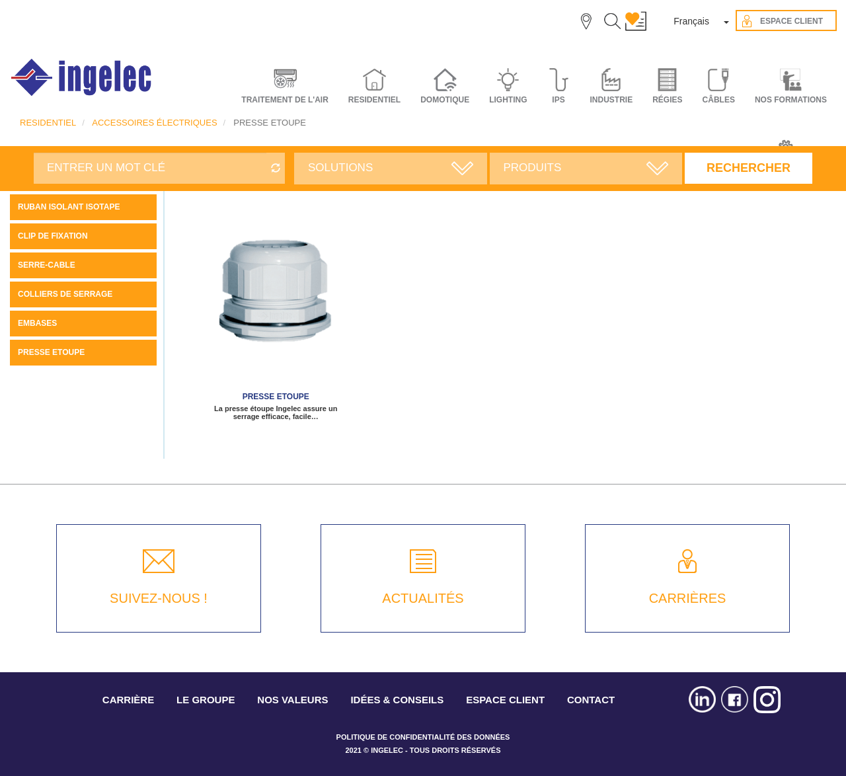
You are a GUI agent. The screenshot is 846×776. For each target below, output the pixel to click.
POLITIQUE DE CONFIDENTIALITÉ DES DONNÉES (423, 737)
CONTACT (591, 699)
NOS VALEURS (292, 699)
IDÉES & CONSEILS (396, 699)
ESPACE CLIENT (505, 699)
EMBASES (37, 323)
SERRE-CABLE (46, 265)
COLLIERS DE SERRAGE (65, 294)
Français (691, 21)
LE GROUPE (205, 699)
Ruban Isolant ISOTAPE (69, 207)
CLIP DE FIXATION (53, 236)
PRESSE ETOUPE (51, 352)
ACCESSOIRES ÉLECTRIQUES (154, 123)
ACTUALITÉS (422, 598)
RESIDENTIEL (48, 123)
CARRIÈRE (128, 699)
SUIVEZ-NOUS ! (159, 598)
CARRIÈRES (687, 598)
